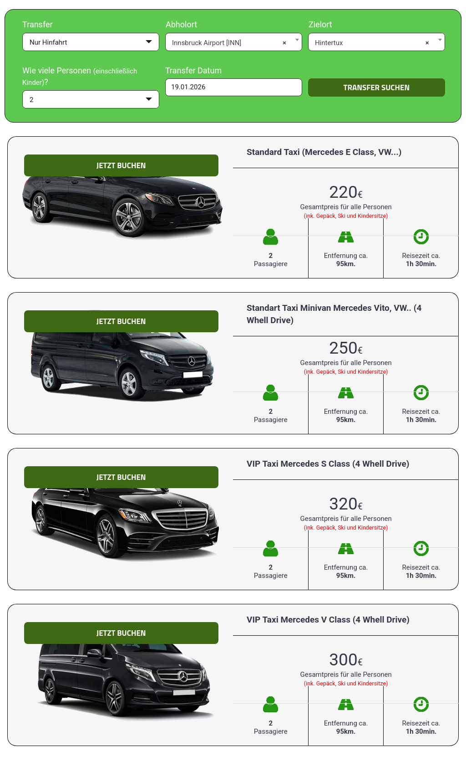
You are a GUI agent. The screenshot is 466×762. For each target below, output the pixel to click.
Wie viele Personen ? (79, 76)
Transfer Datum (193, 70)
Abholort (181, 24)
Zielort (320, 24)
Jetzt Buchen (121, 165)
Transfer (37, 24)
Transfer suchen (377, 87)
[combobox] (233, 41)
